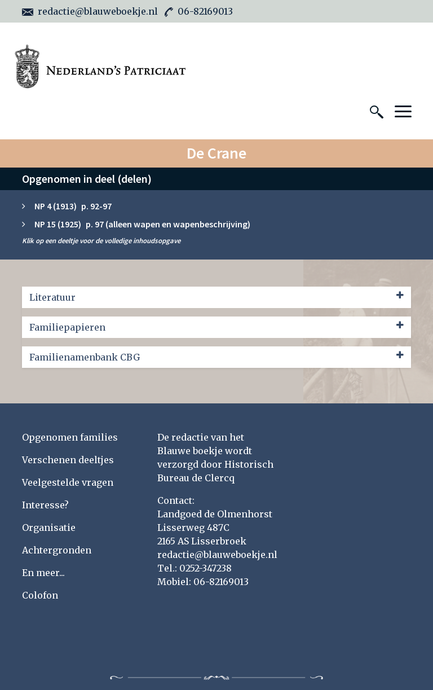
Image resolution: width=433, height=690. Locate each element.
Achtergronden (56, 550)
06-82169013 (199, 11)
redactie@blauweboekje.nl (90, 11)
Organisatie (49, 527)
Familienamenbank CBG (216, 356)
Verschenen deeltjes (68, 459)
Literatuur (216, 297)
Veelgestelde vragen (67, 482)
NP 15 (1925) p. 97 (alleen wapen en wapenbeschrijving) (142, 224)
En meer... (43, 572)
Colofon (40, 595)
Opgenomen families (70, 437)
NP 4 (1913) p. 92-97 (73, 206)
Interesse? (45, 505)
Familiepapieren (216, 326)
